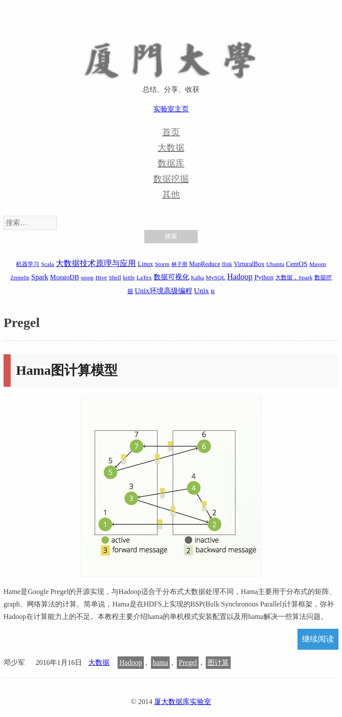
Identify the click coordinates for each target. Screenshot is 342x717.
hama (160, 662)
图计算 (218, 662)
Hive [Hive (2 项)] (101, 277)
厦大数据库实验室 (182, 701)
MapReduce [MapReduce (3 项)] (204, 263)
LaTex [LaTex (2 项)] (144, 277)
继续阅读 (318, 639)
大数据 (171, 147)
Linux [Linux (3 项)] (145, 263)
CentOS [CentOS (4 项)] (296, 263)
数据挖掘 (171, 179)
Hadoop (130, 662)
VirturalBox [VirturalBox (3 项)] (249, 263)
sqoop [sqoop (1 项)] (87, 278)
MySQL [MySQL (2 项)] (215, 277)
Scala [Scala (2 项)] (47, 264)
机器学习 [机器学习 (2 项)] (27, 264)
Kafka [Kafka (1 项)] (197, 278)
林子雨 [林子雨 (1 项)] (179, 264)
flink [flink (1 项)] (227, 264)
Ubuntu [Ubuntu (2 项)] (275, 264)
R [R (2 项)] (213, 291)
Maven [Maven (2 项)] (317, 264)
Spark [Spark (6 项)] (39, 277)
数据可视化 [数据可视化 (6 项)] (171, 277)
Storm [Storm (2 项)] (162, 264)
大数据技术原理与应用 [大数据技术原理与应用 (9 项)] (96, 263)
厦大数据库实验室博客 (171, 54)
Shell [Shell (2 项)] (115, 277)
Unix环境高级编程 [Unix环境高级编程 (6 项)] (163, 291)
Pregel (188, 662)
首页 (171, 132)
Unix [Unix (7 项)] (201, 291)
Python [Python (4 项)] (263, 277)
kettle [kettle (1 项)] (129, 278)
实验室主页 (171, 109)
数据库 (171, 163)
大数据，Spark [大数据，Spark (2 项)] (293, 277)
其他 (171, 194)
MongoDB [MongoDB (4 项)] (64, 277)
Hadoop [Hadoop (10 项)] (239, 276)
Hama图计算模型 (67, 370)
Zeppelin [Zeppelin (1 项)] (19, 278)
